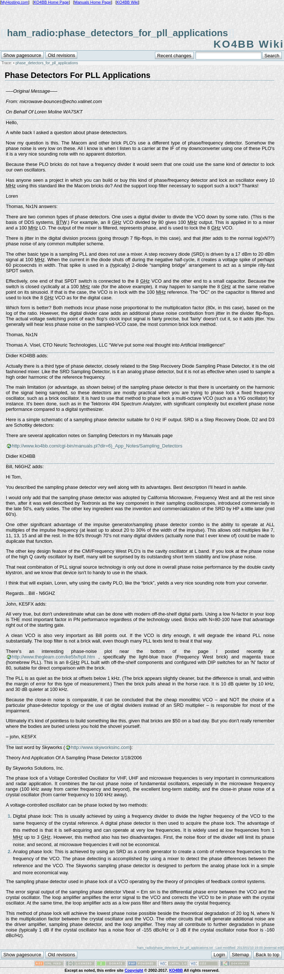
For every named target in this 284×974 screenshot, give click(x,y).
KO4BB (176, 970)
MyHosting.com (14, 2)
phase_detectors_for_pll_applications (47, 63)
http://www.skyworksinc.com (100, 747)
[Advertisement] (142, 15)
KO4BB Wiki (127, 2)
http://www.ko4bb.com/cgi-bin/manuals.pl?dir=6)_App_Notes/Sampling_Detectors (97, 446)
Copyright (134, 970)
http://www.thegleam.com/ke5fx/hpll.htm (53, 657)
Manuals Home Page (92, 2)
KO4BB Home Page (51, 2)
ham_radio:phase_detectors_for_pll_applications (117, 33)
